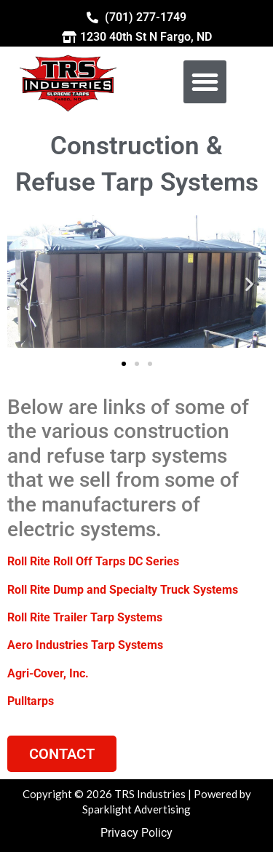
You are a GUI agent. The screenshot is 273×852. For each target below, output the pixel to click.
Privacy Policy (136, 833)
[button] (204, 81)
